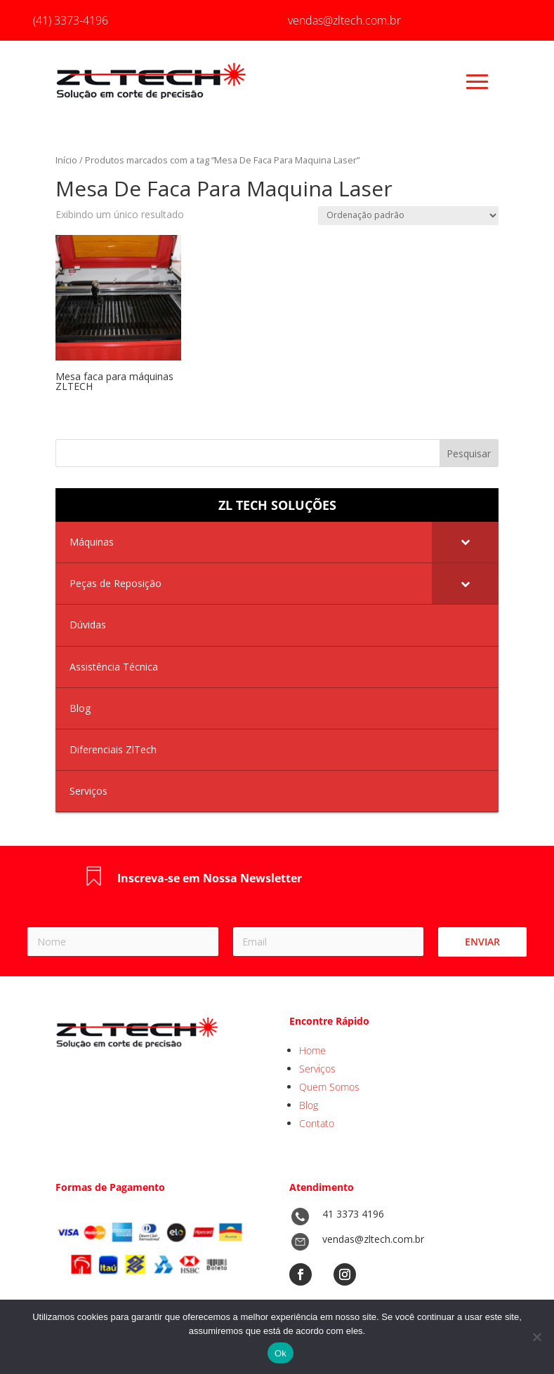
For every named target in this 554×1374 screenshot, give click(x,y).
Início (66, 160)
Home (312, 1050)
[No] (536, 1337)
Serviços (317, 1068)
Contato (316, 1123)
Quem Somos (329, 1086)
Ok (280, 1353)
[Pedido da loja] (408, 215)
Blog (308, 1105)
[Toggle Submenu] (465, 542)
